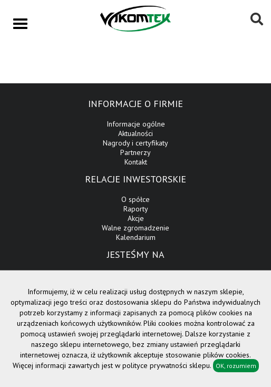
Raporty (135, 209)
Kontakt (135, 162)
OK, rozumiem (236, 366)
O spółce (135, 199)
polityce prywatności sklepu (166, 365)
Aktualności (135, 133)
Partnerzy (135, 152)
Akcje (136, 218)
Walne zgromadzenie (135, 228)
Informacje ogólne (136, 124)
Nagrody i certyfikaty (135, 143)
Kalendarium (136, 237)
